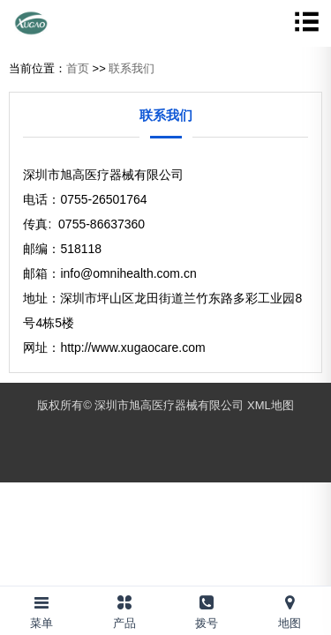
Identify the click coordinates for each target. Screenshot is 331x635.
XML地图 (270, 405)
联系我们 (131, 68)
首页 (77, 68)
